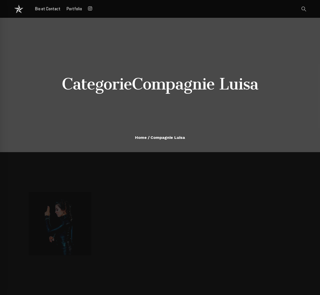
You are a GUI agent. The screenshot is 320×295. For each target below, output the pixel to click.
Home (141, 137)
